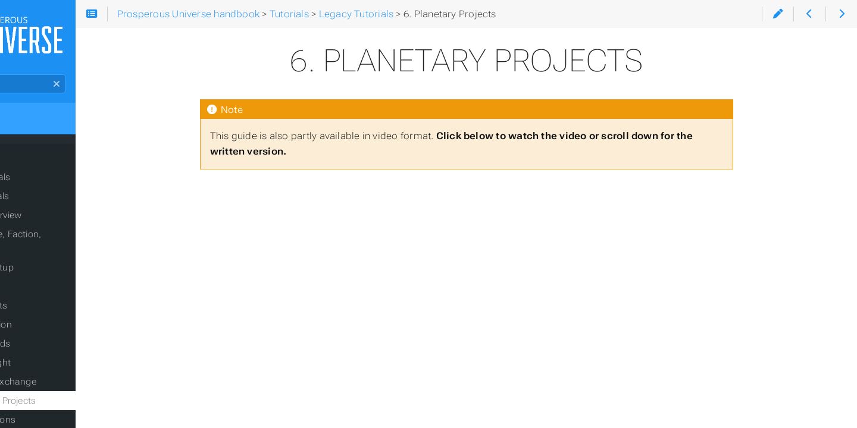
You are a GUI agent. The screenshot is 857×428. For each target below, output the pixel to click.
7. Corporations (61, 414)
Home (29, 126)
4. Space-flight (59, 357)
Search (10, 83)
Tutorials (31, 165)
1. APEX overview (65, 224)
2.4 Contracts (57, 300)
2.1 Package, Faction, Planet (89, 243)
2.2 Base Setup (60, 262)
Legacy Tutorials (53, 205)
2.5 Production (59, 319)
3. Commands (59, 338)
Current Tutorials (54, 186)
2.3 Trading (53, 281)
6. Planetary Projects (72, 395)
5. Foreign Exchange (72, 376)
